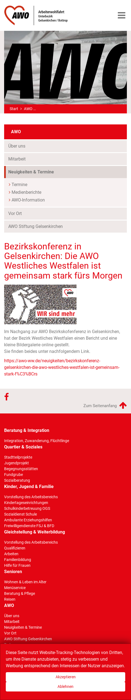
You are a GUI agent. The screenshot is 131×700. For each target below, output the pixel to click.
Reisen (9, 599)
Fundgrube (13, 474)
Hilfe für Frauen (17, 565)
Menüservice (15, 587)
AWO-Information (28, 200)
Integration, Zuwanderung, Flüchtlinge (36, 440)
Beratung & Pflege (19, 593)
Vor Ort (15, 213)
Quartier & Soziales (23, 447)
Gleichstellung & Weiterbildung (34, 532)
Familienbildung (17, 559)
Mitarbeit (17, 159)
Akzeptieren (66, 677)
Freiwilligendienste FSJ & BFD (29, 526)
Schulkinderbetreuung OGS (27, 508)
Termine (19, 184)
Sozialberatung (17, 480)
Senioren (13, 571)
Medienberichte (26, 192)
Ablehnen (65, 686)
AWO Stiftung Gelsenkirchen (35, 226)
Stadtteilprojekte (18, 457)
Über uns (16, 146)
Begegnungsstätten (21, 469)
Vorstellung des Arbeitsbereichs (31, 497)
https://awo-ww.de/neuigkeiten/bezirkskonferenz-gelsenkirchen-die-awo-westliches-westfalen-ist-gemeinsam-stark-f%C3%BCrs (61, 367)
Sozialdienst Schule (20, 514)
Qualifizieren (14, 548)
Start (14, 109)
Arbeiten (11, 554)
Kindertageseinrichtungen (26, 502)
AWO (28, 109)
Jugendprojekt (16, 463)
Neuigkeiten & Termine (31, 172)
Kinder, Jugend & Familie (29, 486)
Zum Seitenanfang (105, 405)
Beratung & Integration (26, 430)
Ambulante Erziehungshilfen (28, 520)
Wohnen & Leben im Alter (25, 582)
